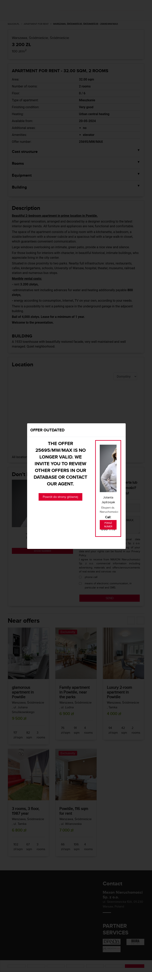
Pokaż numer (108, 525)
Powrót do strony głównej (60, 497)
